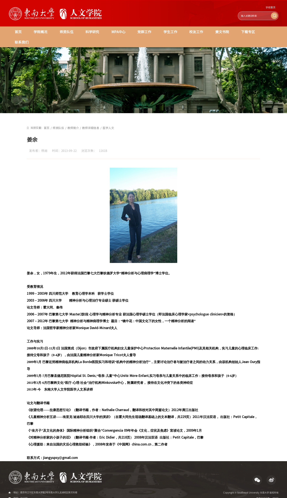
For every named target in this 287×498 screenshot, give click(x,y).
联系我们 (261, 31)
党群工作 (138, 31)
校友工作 (187, 31)
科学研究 (88, 31)
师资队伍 (63, 31)
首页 (17, 31)
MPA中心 (113, 31)
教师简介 (71, 117)
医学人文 (104, 117)
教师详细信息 (88, 117)
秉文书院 (212, 31)
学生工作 (163, 31)
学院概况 (39, 31)
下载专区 (237, 31)
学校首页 (270, 7)
